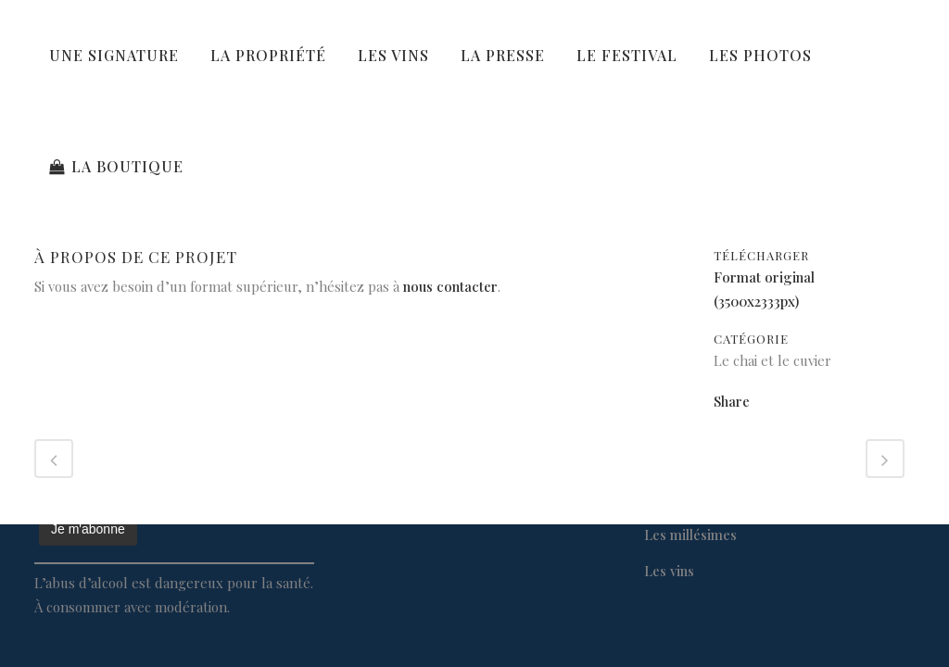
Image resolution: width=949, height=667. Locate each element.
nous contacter (450, 286)
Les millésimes (690, 534)
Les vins (669, 570)
